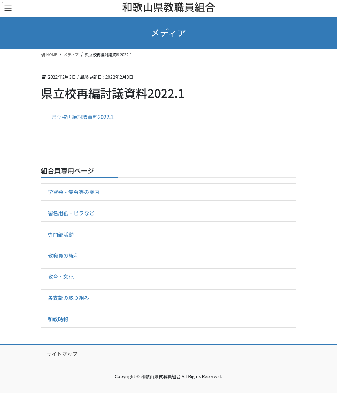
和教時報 (58, 319)
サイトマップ (62, 354)
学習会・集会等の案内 (74, 192)
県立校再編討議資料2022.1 (82, 117)
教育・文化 (61, 276)
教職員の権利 (63, 255)
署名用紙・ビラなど (71, 213)
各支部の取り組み (68, 297)
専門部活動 (61, 234)
